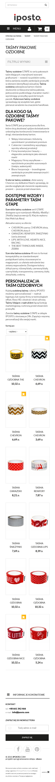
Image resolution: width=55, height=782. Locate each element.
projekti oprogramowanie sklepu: (24, 759)
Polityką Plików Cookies (25, 771)
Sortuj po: (10, 326)
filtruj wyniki (28, 61)
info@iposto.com (20, 712)
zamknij (46, 771)
